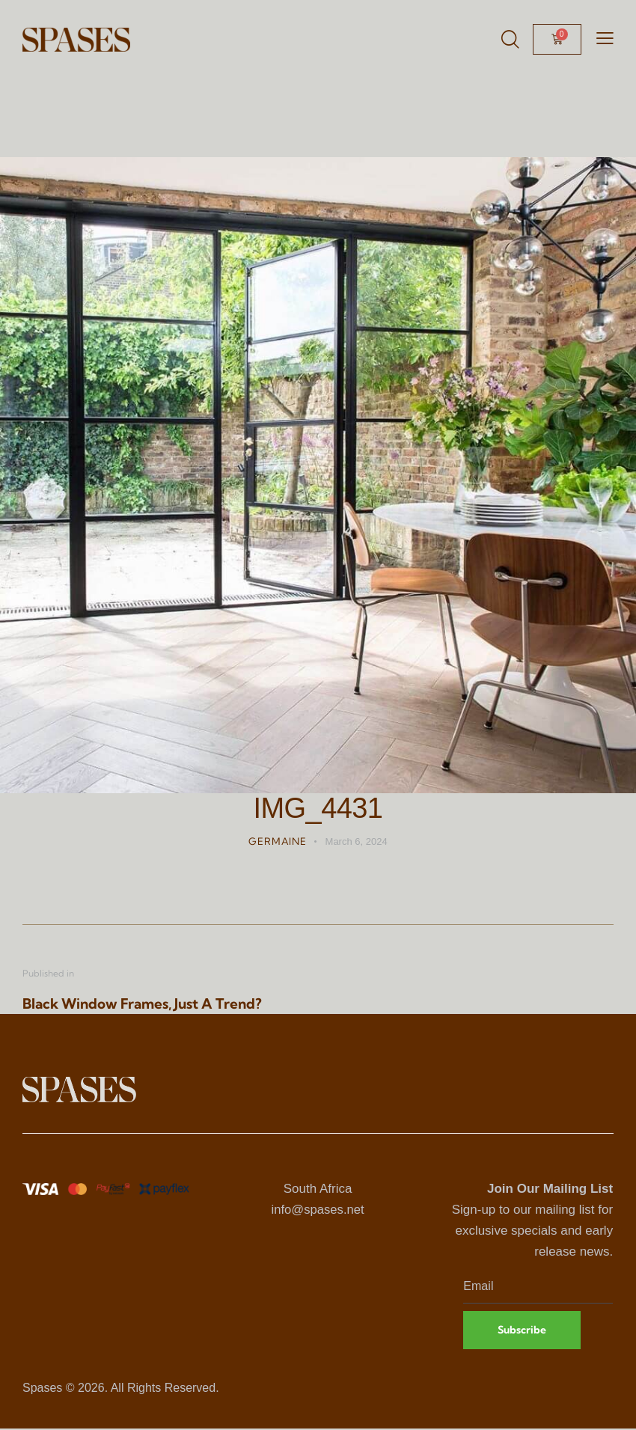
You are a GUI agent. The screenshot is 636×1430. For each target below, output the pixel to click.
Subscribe (523, 1330)
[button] (605, 38)
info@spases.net (317, 1210)
